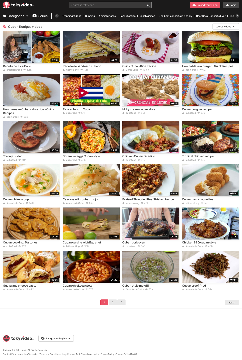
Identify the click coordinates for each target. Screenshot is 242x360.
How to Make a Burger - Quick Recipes (207, 66)
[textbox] (107, 5)
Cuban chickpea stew (77, 286)
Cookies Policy (123, 354)
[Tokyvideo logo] (18, 5)
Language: (55, 338)
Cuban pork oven (133, 242)
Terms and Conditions (50, 354)
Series (40, 16)
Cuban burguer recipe (197, 109)
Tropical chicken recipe (198, 156)
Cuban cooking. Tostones (20, 242)
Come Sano (71, 70)
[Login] (231, 5)
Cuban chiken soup (16, 199)
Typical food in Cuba (76, 109)
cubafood (70, 113)
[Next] (237, 16)
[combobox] (110, 5)
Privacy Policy (107, 354)
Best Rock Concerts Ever (211, 16)
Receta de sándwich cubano (82, 66)
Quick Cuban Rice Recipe (139, 66)
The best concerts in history (175, 16)
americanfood (12, 70)
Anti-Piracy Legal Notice (87, 354)
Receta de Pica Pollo (17, 66)
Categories (16, 16)
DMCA (134, 354)
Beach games (147, 16)
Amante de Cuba (13, 203)
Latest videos (225, 26)
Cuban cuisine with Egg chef (82, 242)
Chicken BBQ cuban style (199, 242)
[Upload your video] (205, 5)
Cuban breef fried (194, 286)
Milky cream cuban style (138, 109)
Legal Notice (68, 354)
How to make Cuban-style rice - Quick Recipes (28, 111)
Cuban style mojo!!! (135, 286)
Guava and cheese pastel (20, 286)
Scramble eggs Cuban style (81, 156)
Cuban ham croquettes (197, 199)
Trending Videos (71, 16)
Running (90, 16)
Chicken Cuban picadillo (138, 156)
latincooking (130, 203)
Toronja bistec (12, 156)
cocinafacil (190, 70)
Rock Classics (128, 16)
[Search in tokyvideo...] (148, 5)
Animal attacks (107, 16)
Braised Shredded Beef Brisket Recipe (148, 199)
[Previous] (57, 16)
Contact (7, 354)
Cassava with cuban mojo (80, 199)
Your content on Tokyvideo (25, 354)
